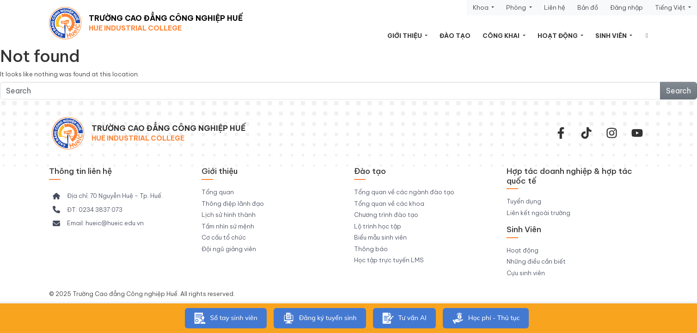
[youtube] (637, 133)
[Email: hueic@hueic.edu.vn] (98, 223)
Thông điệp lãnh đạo (233, 203)
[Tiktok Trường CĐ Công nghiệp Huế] (586, 133)
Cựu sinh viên (526, 273)
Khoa (481, 7)
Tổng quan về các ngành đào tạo (404, 192)
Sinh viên (611, 35)
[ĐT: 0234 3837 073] (87, 210)
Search (678, 90)
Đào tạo (455, 35)
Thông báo (371, 249)
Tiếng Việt (671, 7)
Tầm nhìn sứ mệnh (228, 226)
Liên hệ (554, 7)
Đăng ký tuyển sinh (320, 318)
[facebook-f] (561, 133)
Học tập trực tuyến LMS (389, 260)
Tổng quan (218, 192)
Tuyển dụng (524, 201)
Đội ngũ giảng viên (229, 249)
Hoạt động (558, 35)
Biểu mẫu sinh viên (380, 237)
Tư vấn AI (404, 318)
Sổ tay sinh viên (225, 318)
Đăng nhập (626, 7)
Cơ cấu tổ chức (224, 237)
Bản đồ (587, 7)
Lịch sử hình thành (229, 214)
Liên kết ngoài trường (538, 212)
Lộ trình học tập (377, 226)
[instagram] (612, 133)
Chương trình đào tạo (386, 214)
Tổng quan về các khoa (389, 203)
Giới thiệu (405, 35)
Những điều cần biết (536, 261)
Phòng (516, 7)
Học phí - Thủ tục (486, 318)
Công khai (502, 35)
